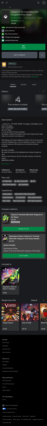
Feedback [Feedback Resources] (4, 364)
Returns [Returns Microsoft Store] (4, 387)
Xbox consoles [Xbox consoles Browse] (5, 342)
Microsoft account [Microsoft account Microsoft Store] (6, 380)
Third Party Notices (7, 419)
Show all (34, 300)
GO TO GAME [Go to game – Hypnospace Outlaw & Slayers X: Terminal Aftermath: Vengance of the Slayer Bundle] (23, 256)
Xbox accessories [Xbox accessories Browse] (6, 352)
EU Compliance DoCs (26, 419)
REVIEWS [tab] (23, 85)
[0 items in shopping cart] (39, 2)
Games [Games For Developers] (4, 399)
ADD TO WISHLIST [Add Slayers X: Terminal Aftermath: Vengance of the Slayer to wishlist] (19, 55)
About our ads (16, 419)
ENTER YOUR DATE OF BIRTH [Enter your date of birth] (18, 109)
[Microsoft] (23, 1)
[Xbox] (5, 7)
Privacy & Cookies (16, 416)
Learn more (34, 77)
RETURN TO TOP (23, 229)
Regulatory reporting (38, 419)
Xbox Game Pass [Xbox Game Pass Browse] (6, 349)
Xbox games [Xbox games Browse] (5, 345)
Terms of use (25, 416)
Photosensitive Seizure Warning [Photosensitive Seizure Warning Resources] (10, 371)
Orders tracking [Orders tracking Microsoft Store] (6, 390)
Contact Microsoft (6, 416)
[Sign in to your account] (43, 2)
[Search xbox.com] (7, 2)
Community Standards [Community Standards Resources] (7, 368)
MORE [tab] (34, 85)
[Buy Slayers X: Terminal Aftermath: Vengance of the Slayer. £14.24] (23, 47)
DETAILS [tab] (12, 85)
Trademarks (32, 416)
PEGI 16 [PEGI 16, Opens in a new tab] (12, 64)
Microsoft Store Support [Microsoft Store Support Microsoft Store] (8, 383)
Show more (6, 164)
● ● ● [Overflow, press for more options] (42, 55)
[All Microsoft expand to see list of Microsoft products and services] (2, 2)
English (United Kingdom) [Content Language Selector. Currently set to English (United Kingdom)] (11, 405)
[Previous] (39, 91)
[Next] (43, 91)
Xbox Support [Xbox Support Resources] (5, 361)
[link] (10, 281)
